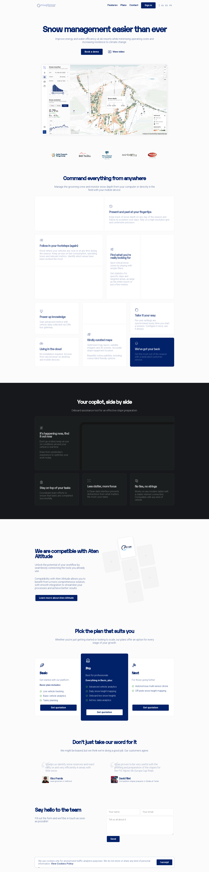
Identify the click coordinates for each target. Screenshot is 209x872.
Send (113, 839)
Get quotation (58, 707)
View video (116, 52)
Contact (133, 5)
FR (170, 5)
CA (162, 5)
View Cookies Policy (62, 863)
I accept (164, 862)
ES (166, 5)
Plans (123, 5)
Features (113, 5)
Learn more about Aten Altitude (56, 598)
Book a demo (92, 51)
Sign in (148, 5)
